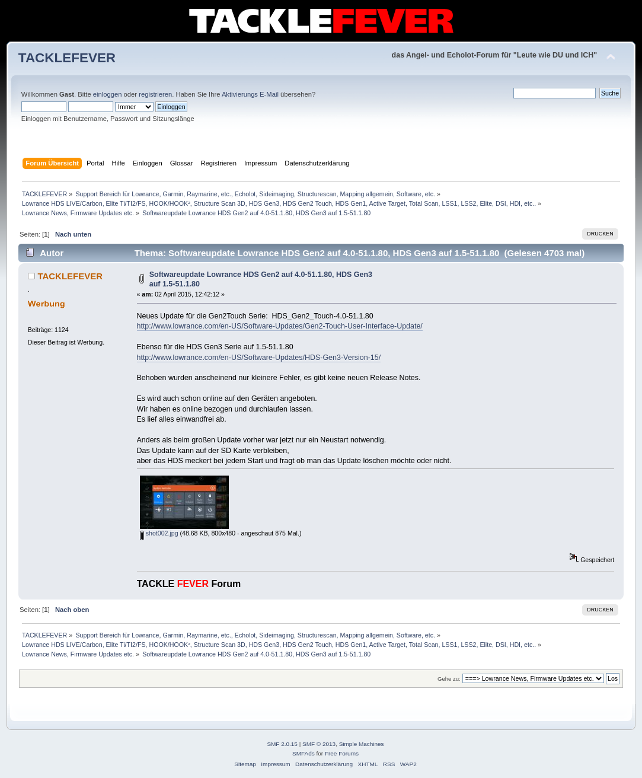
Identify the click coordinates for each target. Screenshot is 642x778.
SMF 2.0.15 (282, 744)
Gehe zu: (449, 678)
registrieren (155, 94)
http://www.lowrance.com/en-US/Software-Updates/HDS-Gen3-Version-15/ (259, 357)
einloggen (107, 94)
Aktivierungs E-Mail (250, 94)
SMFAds (303, 753)
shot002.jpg (159, 533)
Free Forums (342, 753)
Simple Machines (361, 744)
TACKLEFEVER (67, 57)
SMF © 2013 (319, 744)
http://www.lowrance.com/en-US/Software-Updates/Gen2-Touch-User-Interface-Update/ (280, 326)
